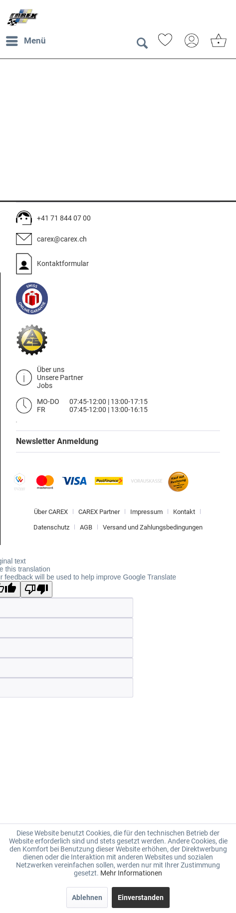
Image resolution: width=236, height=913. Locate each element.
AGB (86, 527)
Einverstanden (141, 898)
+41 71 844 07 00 (64, 218)
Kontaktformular (63, 264)
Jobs (44, 386)
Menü (26, 39)
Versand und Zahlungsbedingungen (153, 527)
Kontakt (184, 512)
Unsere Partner (60, 378)
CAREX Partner (99, 512)
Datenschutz (51, 527)
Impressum (146, 512)
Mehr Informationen (131, 873)
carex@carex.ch (62, 239)
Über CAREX (51, 512)
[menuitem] (25, 41)
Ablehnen (87, 898)
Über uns (50, 370)
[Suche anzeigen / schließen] (142, 44)
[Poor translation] (36, 589)
